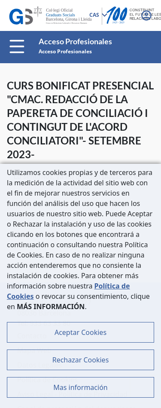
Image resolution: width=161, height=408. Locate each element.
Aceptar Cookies (80, 332)
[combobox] (98, 15)
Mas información (80, 387)
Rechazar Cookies (80, 360)
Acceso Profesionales (65, 51)
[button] (147, 15)
